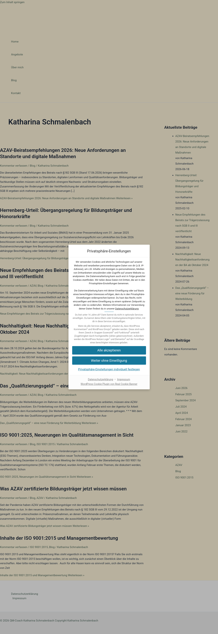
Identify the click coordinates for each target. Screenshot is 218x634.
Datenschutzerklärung (127, 308)
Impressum (123, 379)
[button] (109, 350)
